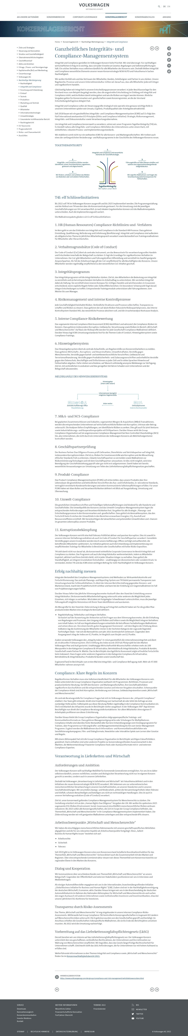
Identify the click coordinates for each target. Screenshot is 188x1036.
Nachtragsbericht (27, 122)
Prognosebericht (25, 129)
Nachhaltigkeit (26, 83)
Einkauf (23, 93)
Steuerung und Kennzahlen (29, 51)
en (169, 6)
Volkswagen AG (25, 77)
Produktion (24, 99)
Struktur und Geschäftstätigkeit (31, 54)
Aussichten (23, 135)
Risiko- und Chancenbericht (29, 132)
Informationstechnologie (30, 113)
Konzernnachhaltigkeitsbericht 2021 (83, 956)
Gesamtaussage (25, 73)
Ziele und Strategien (27, 47)
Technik (23, 96)
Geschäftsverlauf (25, 61)
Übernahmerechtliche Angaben (31, 57)
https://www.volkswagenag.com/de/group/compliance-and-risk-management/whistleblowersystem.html (102, 978)
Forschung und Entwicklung (31, 90)
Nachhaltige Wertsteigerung (92, 42)
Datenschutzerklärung (67, 1031)
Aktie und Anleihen (26, 64)
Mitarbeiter (25, 109)
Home (57, 42)
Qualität (23, 106)
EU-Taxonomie (24, 126)
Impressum (89, 1031)
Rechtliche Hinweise (40, 1031)
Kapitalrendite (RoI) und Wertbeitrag (33, 70)
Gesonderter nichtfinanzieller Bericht (35, 119)
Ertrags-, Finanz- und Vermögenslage (33, 67)
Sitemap (20, 1031)
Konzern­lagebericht (70, 42)
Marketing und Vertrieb (29, 103)
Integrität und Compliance (30, 87)
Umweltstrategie (27, 116)
